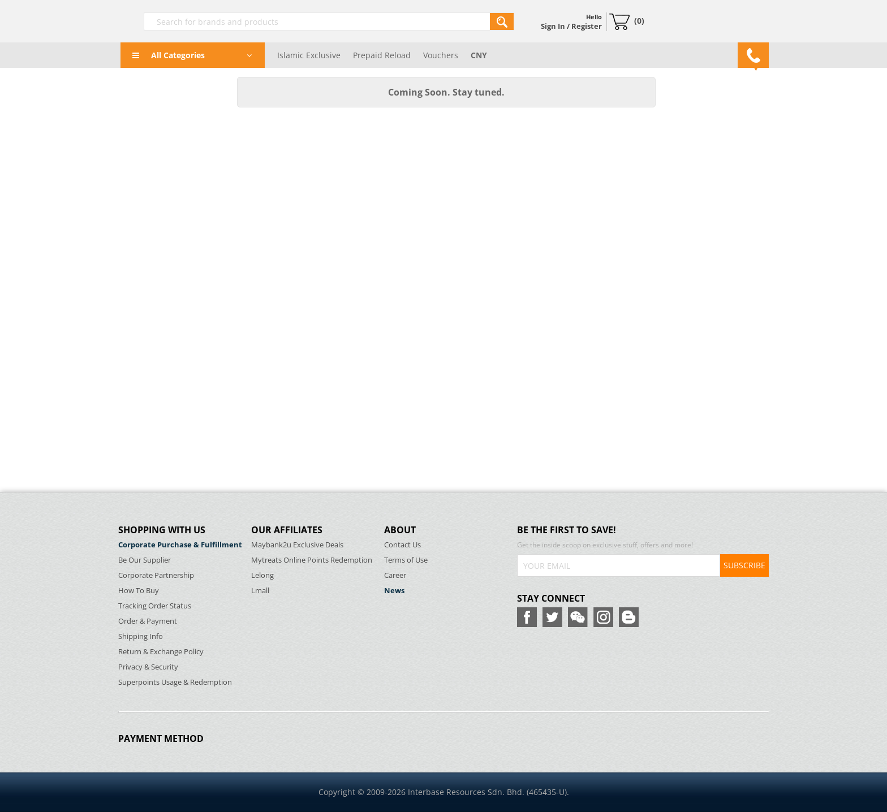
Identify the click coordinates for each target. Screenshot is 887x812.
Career (395, 575)
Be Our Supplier (144, 560)
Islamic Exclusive (309, 55)
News (394, 590)
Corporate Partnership (156, 575)
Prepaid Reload (382, 55)
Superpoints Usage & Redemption (175, 682)
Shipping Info (140, 636)
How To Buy (138, 590)
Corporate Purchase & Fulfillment (180, 545)
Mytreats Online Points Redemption (311, 560)
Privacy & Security (148, 667)
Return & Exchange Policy (161, 651)
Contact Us (402, 545)
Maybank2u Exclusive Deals (297, 545)
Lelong (262, 575)
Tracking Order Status (154, 606)
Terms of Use (406, 560)
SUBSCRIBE (744, 565)
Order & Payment (147, 621)
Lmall (260, 590)
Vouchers (440, 55)
